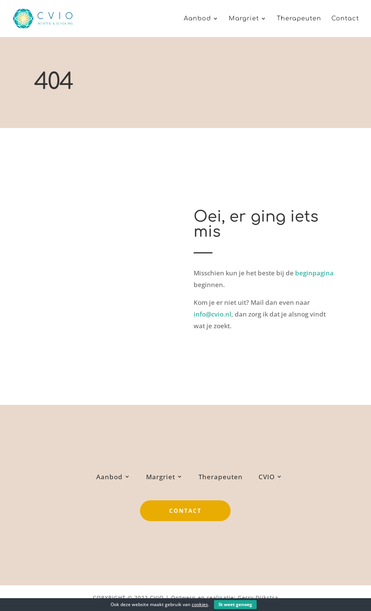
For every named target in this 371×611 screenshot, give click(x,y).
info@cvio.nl (212, 312)
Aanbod (197, 19)
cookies (200, 604)
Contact (345, 19)
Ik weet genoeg (235, 604)
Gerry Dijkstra (258, 597)
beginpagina (314, 271)
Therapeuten (299, 19)
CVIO (267, 476)
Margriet (244, 19)
